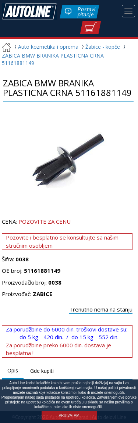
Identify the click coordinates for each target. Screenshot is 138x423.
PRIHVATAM (69, 415)
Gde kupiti (42, 370)
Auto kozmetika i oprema (45, 46)
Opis (12, 370)
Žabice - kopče (100, 46)
